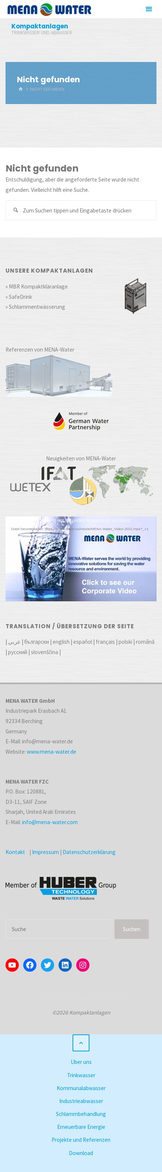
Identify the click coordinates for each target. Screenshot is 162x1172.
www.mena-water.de (51, 751)
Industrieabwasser (81, 1100)
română (145, 641)
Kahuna (83, 996)
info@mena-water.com (50, 822)
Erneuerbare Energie (81, 1126)
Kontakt (15, 851)
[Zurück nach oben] (81, 1042)
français (105, 641)
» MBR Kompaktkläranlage (37, 286)
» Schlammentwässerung (35, 306)
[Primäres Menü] (148, 9)
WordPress (111, 996)
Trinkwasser (81, 1075)
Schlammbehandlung (81, 1113)
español (82, 641)
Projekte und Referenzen (81, 1139)
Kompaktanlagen (39, 26)
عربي (14, 641)
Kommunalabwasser (81, 1088)
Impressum (45, 851)
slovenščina (44, 652)
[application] (81, 558)
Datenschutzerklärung (89, 851)
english (61, 641)
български (36, 641)
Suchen (131, 929)
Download (81, 1153)
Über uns (81, 1061)
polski (125, 641)
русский (17, 652)
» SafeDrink (19, 296)
